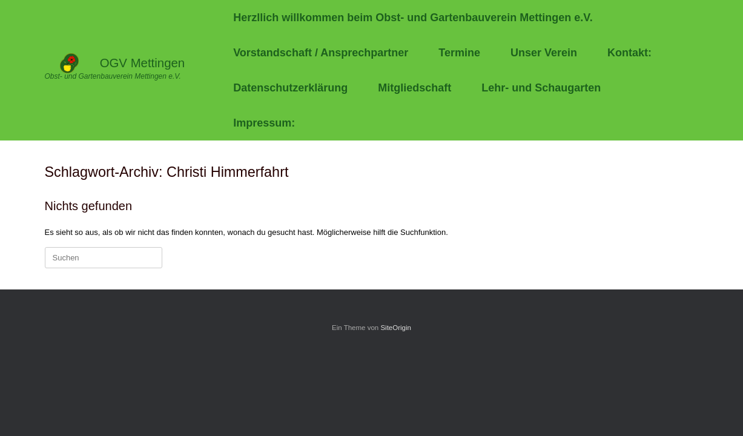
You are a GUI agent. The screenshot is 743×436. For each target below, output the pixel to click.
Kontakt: (629, 53)
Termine (459, 53)
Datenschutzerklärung (290, 88)
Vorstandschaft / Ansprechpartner (320, 53)
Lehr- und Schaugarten (541, 88)
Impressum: (264, 123)
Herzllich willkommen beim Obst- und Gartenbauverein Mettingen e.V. (412, 18)
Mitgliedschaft (414, 88)
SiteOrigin (395, 327)
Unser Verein (543, 53)
